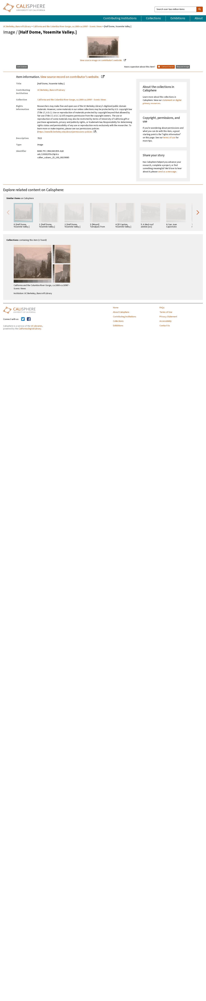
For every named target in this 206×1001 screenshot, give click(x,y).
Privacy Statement (168, 317)
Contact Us (164, 326)
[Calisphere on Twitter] (23, 319)
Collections (153, 18)
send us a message (167, 171)
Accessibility (165, 321)
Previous (8, 212)
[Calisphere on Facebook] (29, 319)
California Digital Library (30, 328)
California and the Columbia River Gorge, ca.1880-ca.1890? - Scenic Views (67, 26)
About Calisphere (121, 312)
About (199, 18)
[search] (199, 9)
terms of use (169, 137)
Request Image (183, 66)
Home (115, 308)
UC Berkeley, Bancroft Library (17, 26)
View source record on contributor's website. (70, 77)
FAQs (161, 308)
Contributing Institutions (119, 18)
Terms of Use (165, 312)
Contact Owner (166, 66)
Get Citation (22, 66)
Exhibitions (177, 18)
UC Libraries (36, 326)
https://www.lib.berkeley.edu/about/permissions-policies (65, 131)
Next (198, 212)
